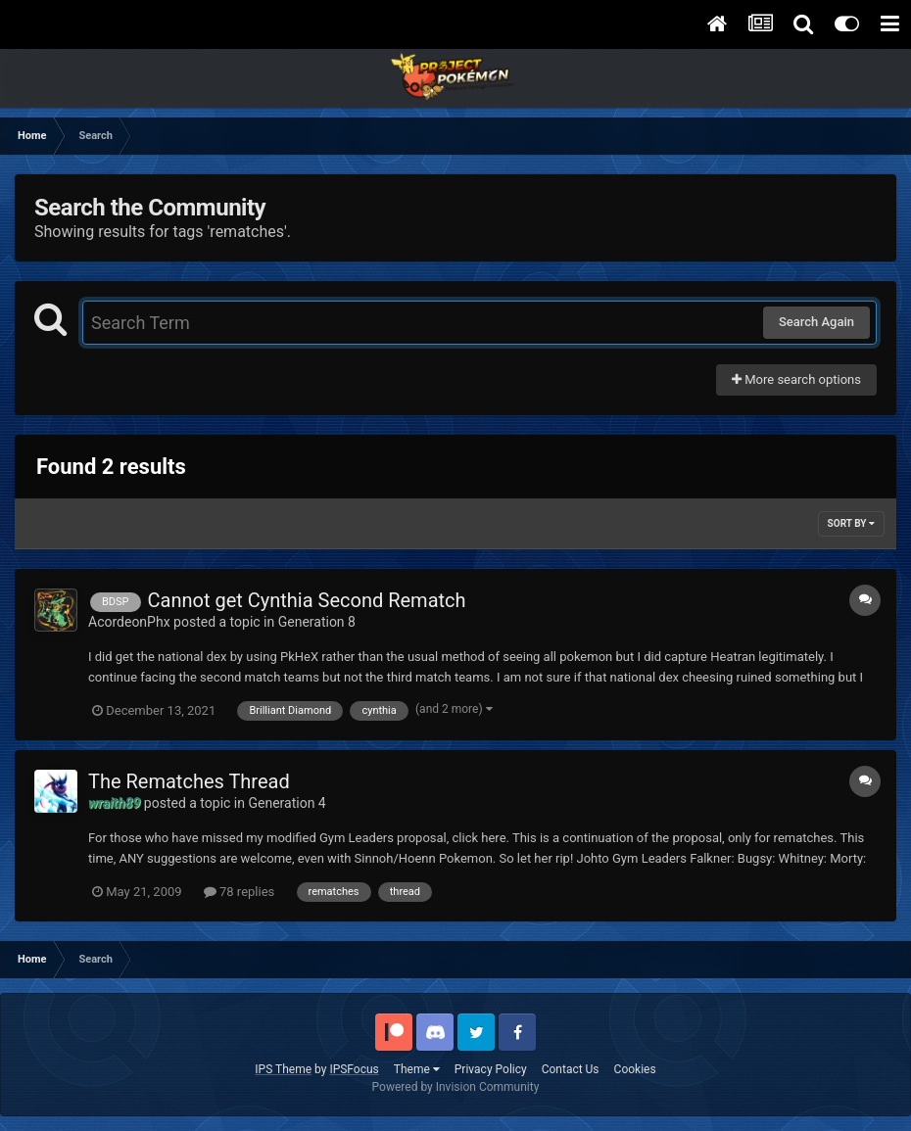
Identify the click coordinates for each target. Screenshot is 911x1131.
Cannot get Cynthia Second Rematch (307, 600)
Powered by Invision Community (456, 1087)
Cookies (635, 1069)
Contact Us (570, 1069)
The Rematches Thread (189, 781)
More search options (796, 379)
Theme (417, 1069)
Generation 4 (286, 803)
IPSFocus (353, 1069)
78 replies (239, 891)
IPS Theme (283, 1069)
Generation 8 (317, 622)
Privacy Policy (491, 1069)
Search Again (816, 321)
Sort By (851, 523)
